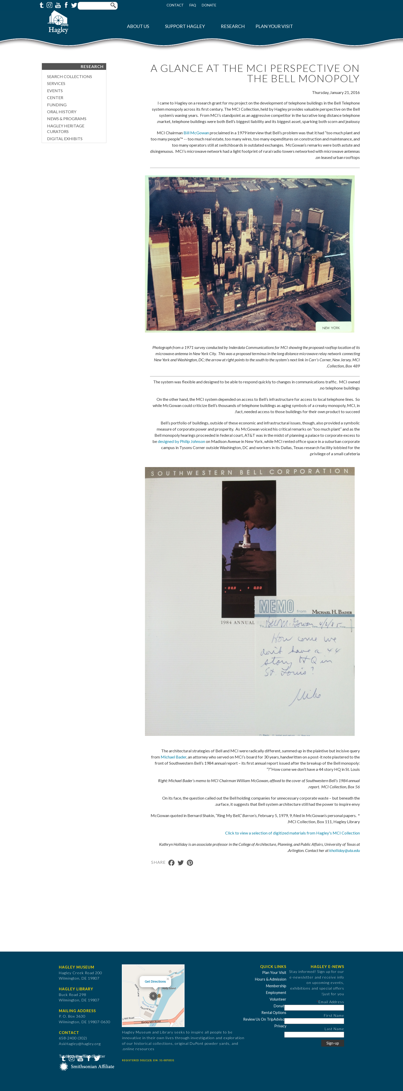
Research (233, 26)
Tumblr (41, 4)
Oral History (61, 111)
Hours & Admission (270, 979)
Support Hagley (185, 26)
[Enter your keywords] (98, 6)
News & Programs (66, 118)
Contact (175, 5)
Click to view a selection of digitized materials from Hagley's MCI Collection (292, 832)
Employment (276, 992)
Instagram (49, 4)
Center (55, 97)
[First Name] (314, 1021)
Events (55, 90)
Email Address (331, 1002)
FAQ (192, 5)
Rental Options (273, 1012)
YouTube (57, 4)
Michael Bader (173, 756)
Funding (57, 104)
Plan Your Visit (274, 26)
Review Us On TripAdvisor (264, 1019)
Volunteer (278, 999)
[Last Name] (314, 1035)
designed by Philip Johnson (181, 441)
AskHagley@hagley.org (80, 1043)
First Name (334, 1015)
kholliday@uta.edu (344, 850)
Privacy (280, 1026)
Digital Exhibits (65, 138)
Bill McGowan (196, 132)
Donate (209, 5)
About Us (138, 26)
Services (56, 83)
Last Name (334, 1029)
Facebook (65, 4)
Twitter (74, 4)
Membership (276, 986)
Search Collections (69, 76)
